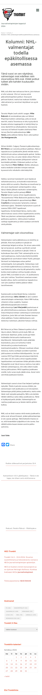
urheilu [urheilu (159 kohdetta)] (31, 577)
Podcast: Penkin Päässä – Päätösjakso (21, 490)
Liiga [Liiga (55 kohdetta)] (9, 577)
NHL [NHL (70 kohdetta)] (20, 577)
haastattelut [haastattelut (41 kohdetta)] (20, 570)
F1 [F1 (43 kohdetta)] (8, 570)
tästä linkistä (25, 543)
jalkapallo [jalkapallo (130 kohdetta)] (12, 573)
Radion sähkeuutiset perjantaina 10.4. (21, 463)
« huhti (7, 639)
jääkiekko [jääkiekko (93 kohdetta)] (27, 573)
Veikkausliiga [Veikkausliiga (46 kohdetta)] (13, 580)
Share (12, 445)
